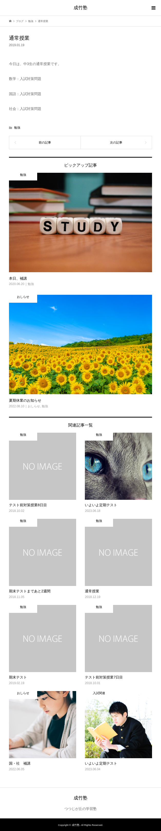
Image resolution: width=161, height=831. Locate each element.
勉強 (17, 127)
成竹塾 (80, 7)
